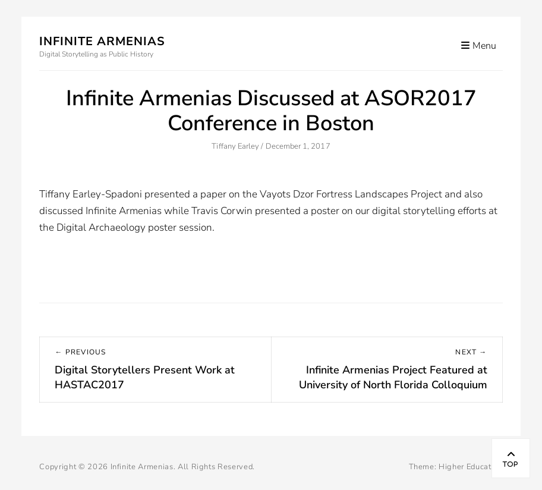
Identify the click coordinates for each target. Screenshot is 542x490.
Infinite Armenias (102, 41)
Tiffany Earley (235, 146)
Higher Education (470, 466)
